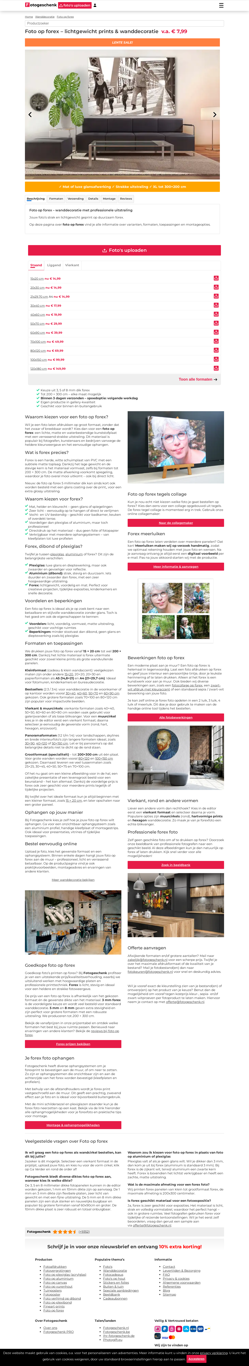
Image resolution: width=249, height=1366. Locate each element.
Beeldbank (111, 1296)
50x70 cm (37, 324)
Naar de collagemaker (176, 523)
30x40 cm (37, 306)
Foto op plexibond (57, 1303)
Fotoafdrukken (55, 1268)
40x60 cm (37, 315)
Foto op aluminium (58, 1280)
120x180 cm (38, 369)
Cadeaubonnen (115, 1299)
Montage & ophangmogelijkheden (73, 1126)
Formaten (56, 198)
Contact (169, 1268)
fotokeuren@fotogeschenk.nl (150, 973)
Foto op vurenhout (58, 1288)
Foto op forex (53, 1311)
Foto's (107, 1268)
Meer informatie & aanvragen (175, 567)
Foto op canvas (55, 1284)
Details (93, 198)
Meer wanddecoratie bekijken (73, 880)
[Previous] (30, 114)
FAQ (166, 1276)
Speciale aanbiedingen (121, 1292)
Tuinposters (52, 1292)
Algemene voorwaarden (182, 1284)
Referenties (172, 1288)
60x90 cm (37, 333)
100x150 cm (38, 360)
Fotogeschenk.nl (116, 1329)
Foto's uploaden (124, 250)
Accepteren (196, 1358)
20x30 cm (37, 288)
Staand (36, 265)
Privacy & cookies (176, 1280)
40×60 (82, 694)
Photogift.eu (112, 1341)
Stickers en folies (116, 1284)
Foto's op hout (114, 1280)
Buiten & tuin (113, 1288)
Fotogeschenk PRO (58, 1333)
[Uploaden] (216, 278)
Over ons (50, 1329)
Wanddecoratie (115, 1272)
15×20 (69, 675)
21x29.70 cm (39, 297)
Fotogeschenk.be (116, 1333)
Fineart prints (54, 1307)
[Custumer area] (95, 5)
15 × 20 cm (74, 801)
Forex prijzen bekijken (73, 1045)
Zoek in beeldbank (175, 866)
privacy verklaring (214, 1352)
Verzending (76, 198)
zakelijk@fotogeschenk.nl (147, 961)
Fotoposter (51, 1296)
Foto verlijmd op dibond (62, 1299)
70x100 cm (38, 342)
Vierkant (72, 265)
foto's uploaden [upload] (74, 5)
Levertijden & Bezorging (181, 1272)
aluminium (74, 554)
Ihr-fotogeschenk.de (119, 1337)
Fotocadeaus (113, 1276)
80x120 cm (38, 351)
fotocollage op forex (187, 687)
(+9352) (84, 1233)
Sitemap (169, 1296)
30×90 (30, 744)
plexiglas (57, 554)
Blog (166, 1292)
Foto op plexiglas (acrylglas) (64, 1276)
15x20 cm (37, 279)
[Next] (214, 114)
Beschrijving (36, 198)
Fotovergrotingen (57, 1272)
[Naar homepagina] (41, 5)
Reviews (126, 198)
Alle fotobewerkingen (176, 719)
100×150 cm (104, 759)
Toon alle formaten (198, 379)
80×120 (83, 759)
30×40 (70, 694)
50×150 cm (60, 744)
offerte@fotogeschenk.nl (185, 1003)
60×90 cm (111, 694)
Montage (109, 198)
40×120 (41, 744)
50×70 (93, 694)
